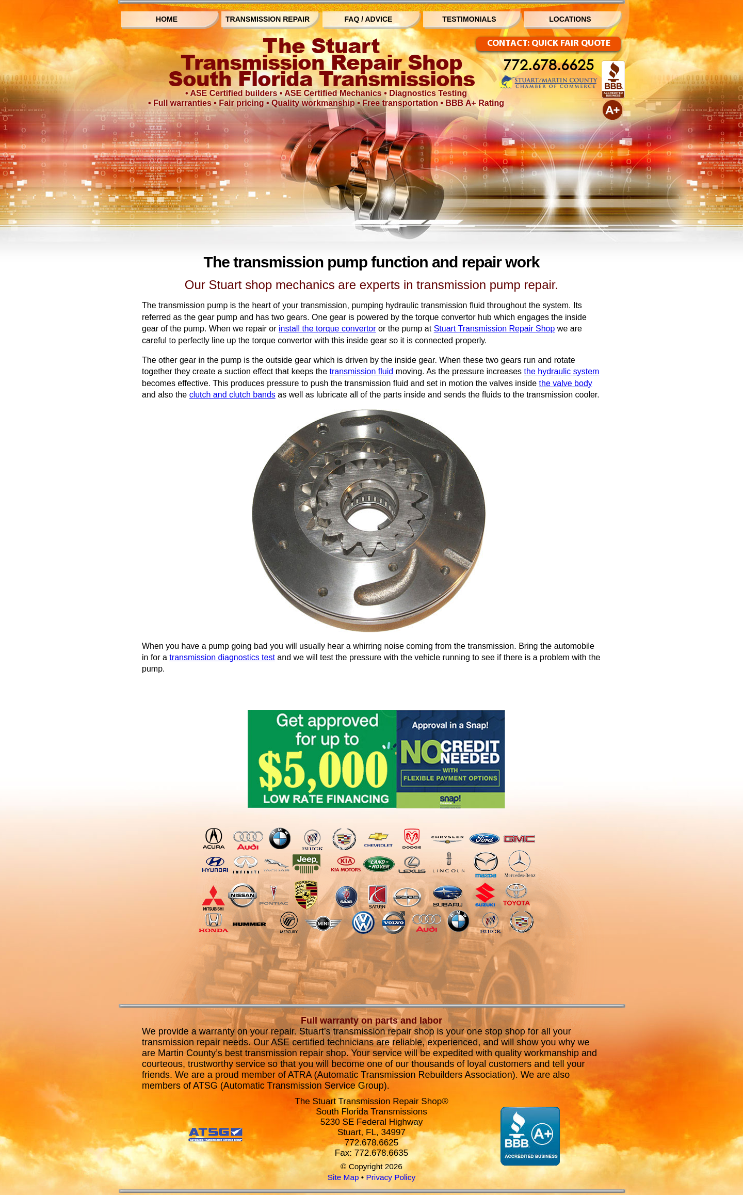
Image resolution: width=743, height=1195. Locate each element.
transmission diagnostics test (222, 657)
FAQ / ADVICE (369, 19)
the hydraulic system (562, 371)
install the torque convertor (327, 328)
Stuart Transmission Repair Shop (494, 328)
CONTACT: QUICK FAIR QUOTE (548, 44)
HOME (166, 19)
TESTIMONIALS (469, 19)
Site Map (343, 1177)
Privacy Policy (390, 1177)
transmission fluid (362, 371)
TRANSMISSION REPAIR (267, 19)
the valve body (565, 383)
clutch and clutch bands (232, 394)
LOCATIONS (570, 19)
